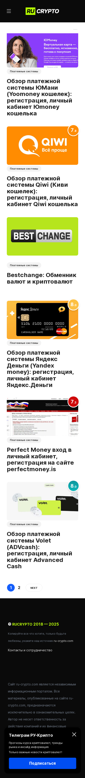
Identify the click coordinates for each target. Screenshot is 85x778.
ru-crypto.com (63, 641)
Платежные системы (24, 71)
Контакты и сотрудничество (30, 650)
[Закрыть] (74, 735)
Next (34, 587)
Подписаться (42, 763)
